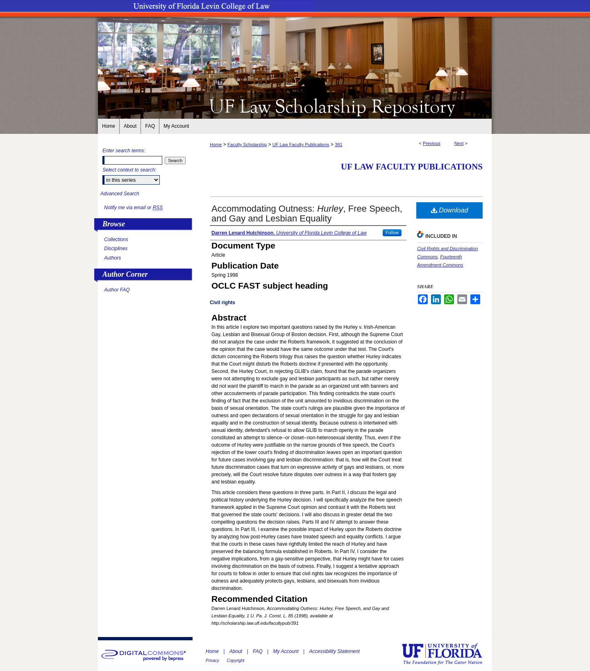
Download (449, 210)
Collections (116, 239)
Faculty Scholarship (247, 144)
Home (216, 144)
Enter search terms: (123, 151)
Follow (392, 232)
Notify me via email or (133, 207)
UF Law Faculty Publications (300, 144)
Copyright (236, 660)
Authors (112, 258)
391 (338, 144)
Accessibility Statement (334, 651)
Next (459, 143)
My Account (286, 651)
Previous (431, 143)
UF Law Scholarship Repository (295, 106)
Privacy (213, 660)
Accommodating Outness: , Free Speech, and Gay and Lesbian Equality (306, 213)
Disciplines (115, 248)
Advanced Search (119, 194)
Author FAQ (116, 290)
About (236, 651)
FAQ (258, 651)
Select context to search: (129, 170)
